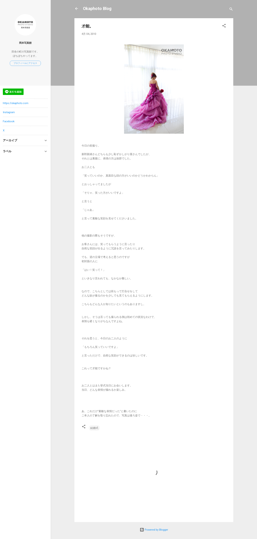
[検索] (231, 9)
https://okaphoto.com (15, 103)
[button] (224, 26)
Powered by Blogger (154, 529)
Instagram (9, 112)
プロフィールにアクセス (25, 63)
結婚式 (94, 428)
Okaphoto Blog (97, 8)
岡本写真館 (25, 42)
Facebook (8, 121)
